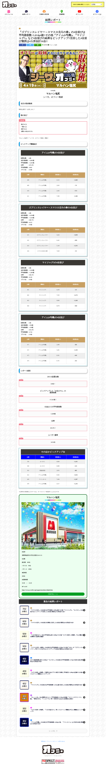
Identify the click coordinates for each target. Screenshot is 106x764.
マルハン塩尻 (53, 45)
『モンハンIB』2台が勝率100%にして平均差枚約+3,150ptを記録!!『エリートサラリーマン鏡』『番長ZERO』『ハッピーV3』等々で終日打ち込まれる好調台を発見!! (56, 698)
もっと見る (53, 731)
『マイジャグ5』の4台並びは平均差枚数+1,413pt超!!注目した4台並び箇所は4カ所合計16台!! (56, 685)
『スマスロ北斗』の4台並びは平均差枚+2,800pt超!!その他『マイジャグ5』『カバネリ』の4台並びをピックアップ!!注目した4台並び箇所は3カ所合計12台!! (57, 610)
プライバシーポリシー (51, 741)
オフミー (52, 755)
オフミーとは (97, 12)
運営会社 (43, 741)
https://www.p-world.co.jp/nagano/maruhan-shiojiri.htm (37, 590)
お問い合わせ (61, 741)
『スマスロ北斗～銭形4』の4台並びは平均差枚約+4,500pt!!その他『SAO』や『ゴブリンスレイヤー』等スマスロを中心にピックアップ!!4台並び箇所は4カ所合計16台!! (56, 648)
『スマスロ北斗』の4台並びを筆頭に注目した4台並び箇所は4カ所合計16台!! (52, 622)
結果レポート (26, 12)
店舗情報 (61, 12)
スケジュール (9, 12)
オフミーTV (79, 12)
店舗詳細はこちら (53, 594)
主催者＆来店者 (44, 12)
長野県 (45, 45)
